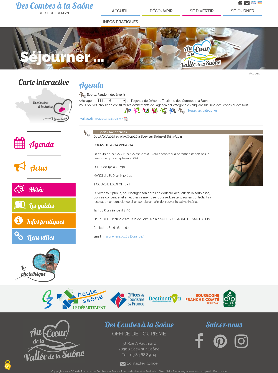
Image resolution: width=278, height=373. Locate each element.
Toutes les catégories (202, 110)
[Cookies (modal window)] (7, 365)
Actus (30, 167)
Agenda (34, 143)
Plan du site (220, 371)
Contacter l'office (139, 363)
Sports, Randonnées (110, 132)
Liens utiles (34, 236)
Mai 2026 (103, 118)
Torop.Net (164, 371)
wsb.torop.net (203, 371)
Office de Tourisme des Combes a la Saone (94, 371)
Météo (29, 189)
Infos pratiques (39, 220)
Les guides (34, 205)
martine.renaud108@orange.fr (124, 236)
